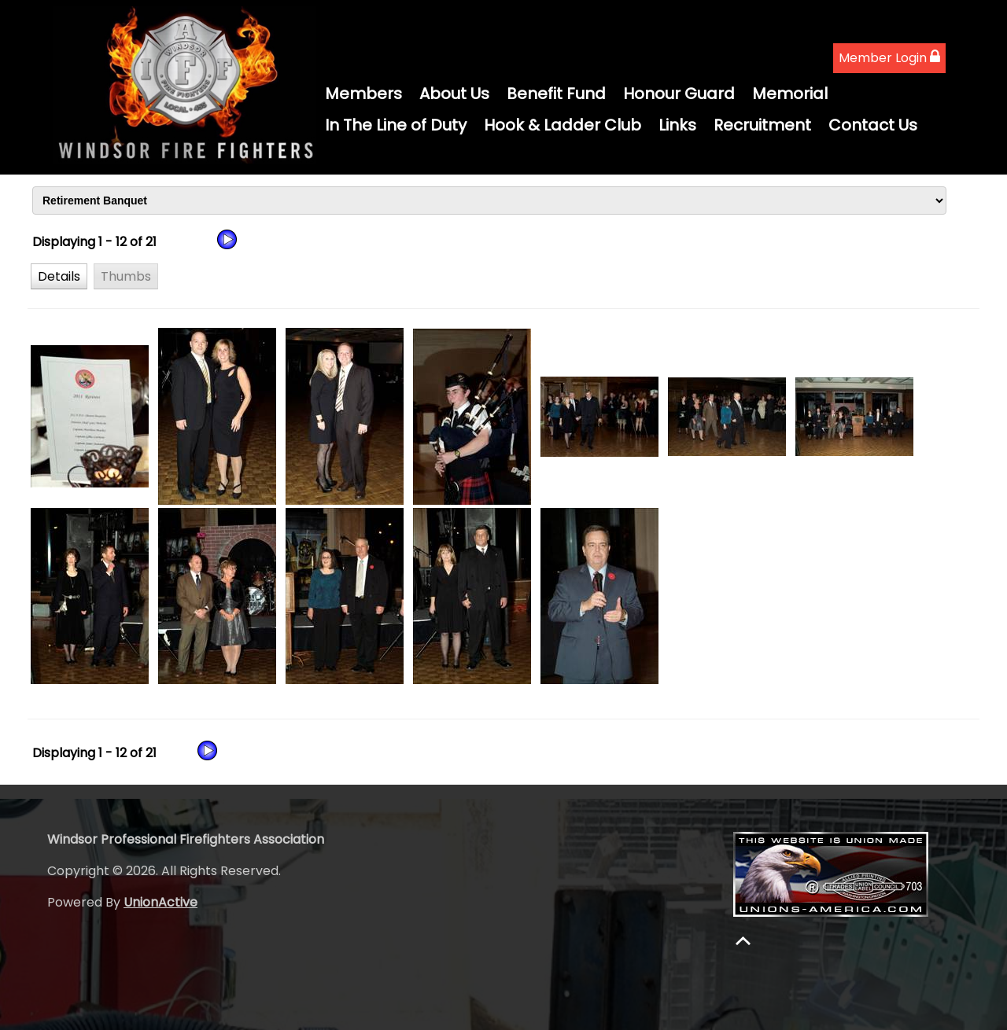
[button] (59, 276)
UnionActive (160, 902)
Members (363, 94)
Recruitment (762, 125)
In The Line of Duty (396, 125)
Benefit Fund (556, 94)
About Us (454, 94)
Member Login (889, 58)
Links (677, 125)
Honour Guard (679, 94)
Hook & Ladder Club (562, 125)
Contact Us (872, 125)
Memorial (790, 94)
